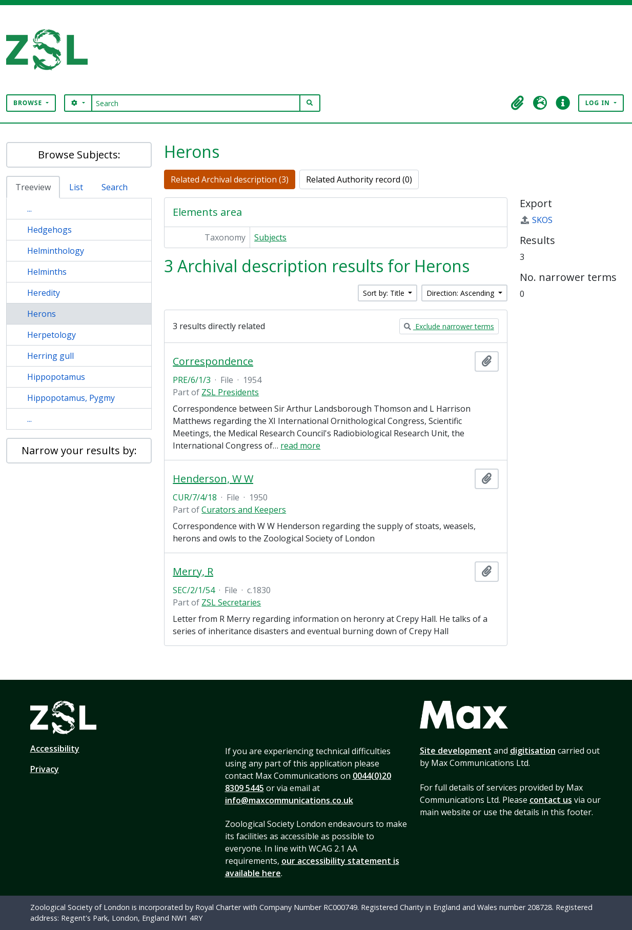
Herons (41, 313)
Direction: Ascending (461, 293)
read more (300, 445)
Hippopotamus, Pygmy (71, 397)
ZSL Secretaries (231, 602)
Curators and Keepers (243, 509)
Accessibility (54, 748)
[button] (517, 103)
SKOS (536, 220)
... (29, 208)
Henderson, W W (213, 479)
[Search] (196, 103)
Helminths (47, 271)
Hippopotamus (56, 376)
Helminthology (55, 250)
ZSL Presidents (230, 392)
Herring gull (50, 355)
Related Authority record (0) (359, 179)
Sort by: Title (384, 293)
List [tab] (76, 187)
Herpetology (51, 334)
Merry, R (193, 571)
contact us (550, 799)
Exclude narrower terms (449, 326)
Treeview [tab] (33, 187)
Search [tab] (114, 187)
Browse (28, 102)
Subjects (270, 237)
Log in (598, 102)
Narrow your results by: (79, 450)
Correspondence (213, 361)
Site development (456, 750)
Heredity (43, 292)
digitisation (533, 750)
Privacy (44, 769)
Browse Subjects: (79, 154)
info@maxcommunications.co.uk (289, 800)
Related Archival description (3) (230, 179)
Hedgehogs (49, 229)
